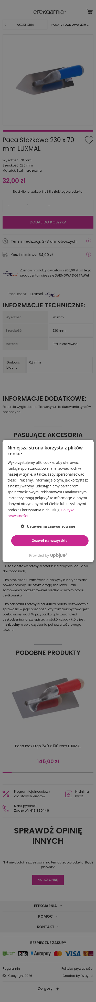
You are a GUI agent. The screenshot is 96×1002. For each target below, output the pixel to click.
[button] (48, 526)
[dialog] (48, 501)
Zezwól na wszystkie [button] (50, 540)
